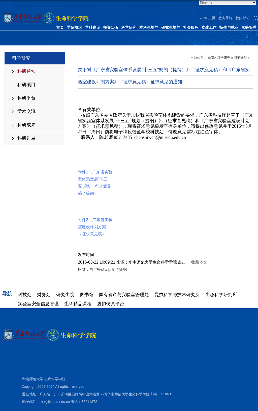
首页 (60, 27)
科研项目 (26, 84)
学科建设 (92, 27)
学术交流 (26, 111)
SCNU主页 (206, 18)
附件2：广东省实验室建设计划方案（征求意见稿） (95, 218)
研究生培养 (170, 27)
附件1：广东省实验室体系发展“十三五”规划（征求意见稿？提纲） (95, 173)
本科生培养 (148, 27)
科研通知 (26, 71)
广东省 (98, 269)
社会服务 (190, 27)
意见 (111, 269)
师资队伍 (110, 27)
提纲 (123, 269)
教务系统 (225, 18)
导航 (7, 293)
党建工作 (208, 27)
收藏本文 (199, 262)
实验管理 (248, 27)
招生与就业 (228, 27)
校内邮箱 (243, 18)
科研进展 (26, 138)
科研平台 (26, 97)
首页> (212, 58)
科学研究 (128, 27)
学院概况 (74, 27)
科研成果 (26, 124)
